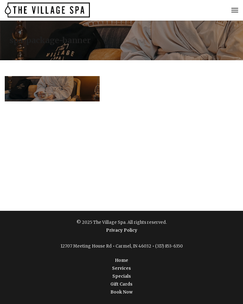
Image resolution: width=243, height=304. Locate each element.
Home (121, 260)
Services (121, 268)
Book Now (121, 292)
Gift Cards (121, 284)
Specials (121, 276)
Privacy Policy (121, 230)
